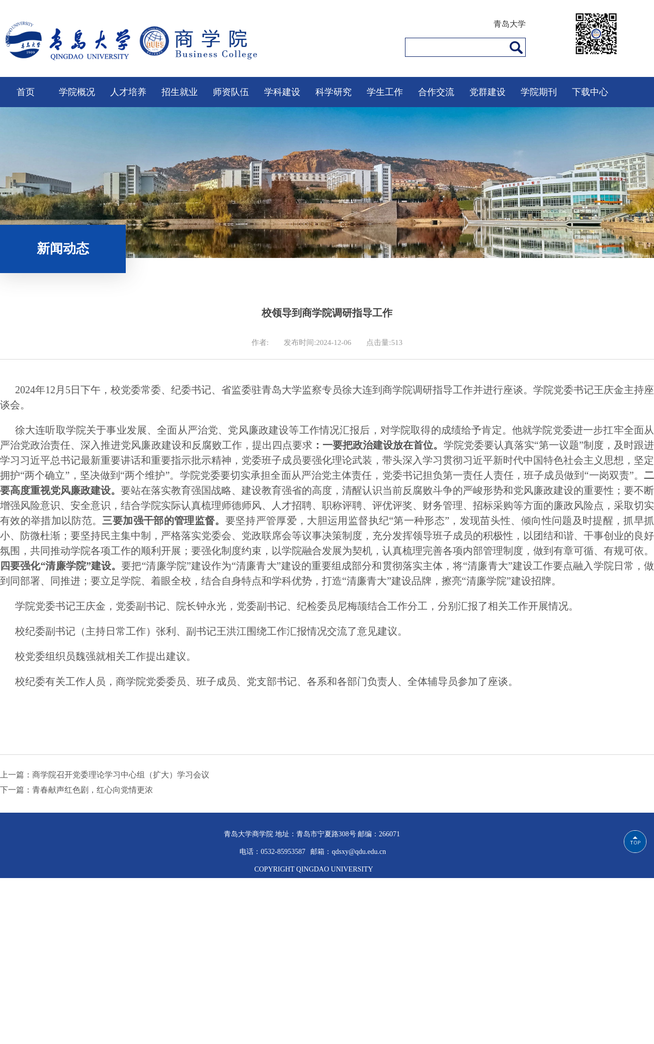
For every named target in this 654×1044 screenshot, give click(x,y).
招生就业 (179, 92)
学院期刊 (539, 92)
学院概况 (77, 92)
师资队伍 (231, 92)
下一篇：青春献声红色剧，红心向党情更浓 (76, 790)
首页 (26, 92)
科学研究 (333, 92)
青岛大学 (510, 24)
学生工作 (385, 92)
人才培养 (128, 92)
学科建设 (282, 92)
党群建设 (487, 92)
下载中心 (590, 92)
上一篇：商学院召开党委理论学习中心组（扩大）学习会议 (104, 774)
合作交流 (436, 92)
